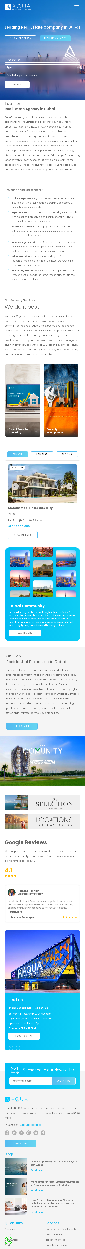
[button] (42, 535)
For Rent (42, 454)
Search (17, 84)
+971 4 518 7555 (27, 1031)
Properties (10, 1231)
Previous (16, 486)
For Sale (17, 454)
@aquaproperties (30, 1127)
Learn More (25, 633)
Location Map (24, 1039)
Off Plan (67, 454)
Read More (15, 914)
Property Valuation (55, 38)
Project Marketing (54, 1237)
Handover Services (55, 1242)
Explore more (22, 726)
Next (69, 486)
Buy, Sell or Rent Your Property (60, 1231)
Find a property (20, 38)
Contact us (20, 1146)
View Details (23, 535)
